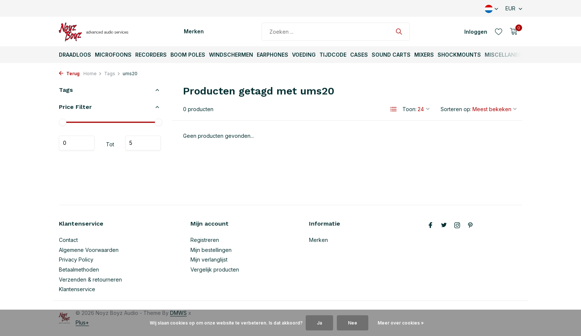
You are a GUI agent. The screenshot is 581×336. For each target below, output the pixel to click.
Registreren (204, 240)
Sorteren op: (456, 109)
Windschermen (231, 54)
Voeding (304, 54)
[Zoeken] (336, 32)
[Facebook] (431, 225)
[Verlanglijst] (498, 31)
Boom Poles (187, 54)
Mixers (424, 54)
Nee (352, 323)
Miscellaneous (507, 54)
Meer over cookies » (401, 323)
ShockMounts (459, 54)
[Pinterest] (471, 225)
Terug (69, 73)
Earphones (272, 54)
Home (92, 73)
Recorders (151, 54)
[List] (393, 109)
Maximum (143, 143)
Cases (359, 54)
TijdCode (332, 54)
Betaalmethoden (79, 269)
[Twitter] (444, 225)
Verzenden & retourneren (90, 279)
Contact (68, 240)
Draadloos (75, 54)
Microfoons (113, 54)
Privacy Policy (76, 259)
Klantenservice (77, 289)
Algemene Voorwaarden (89, 250)
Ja (319, 323)
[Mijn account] (475, 32)
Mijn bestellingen (211, 250)
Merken (194, 31)
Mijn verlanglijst (209, 259)
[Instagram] (457, 225)
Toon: (409, 109)
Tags (112, 73)
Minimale (76, 143)
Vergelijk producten (214, 269)
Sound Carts (391, 54)
